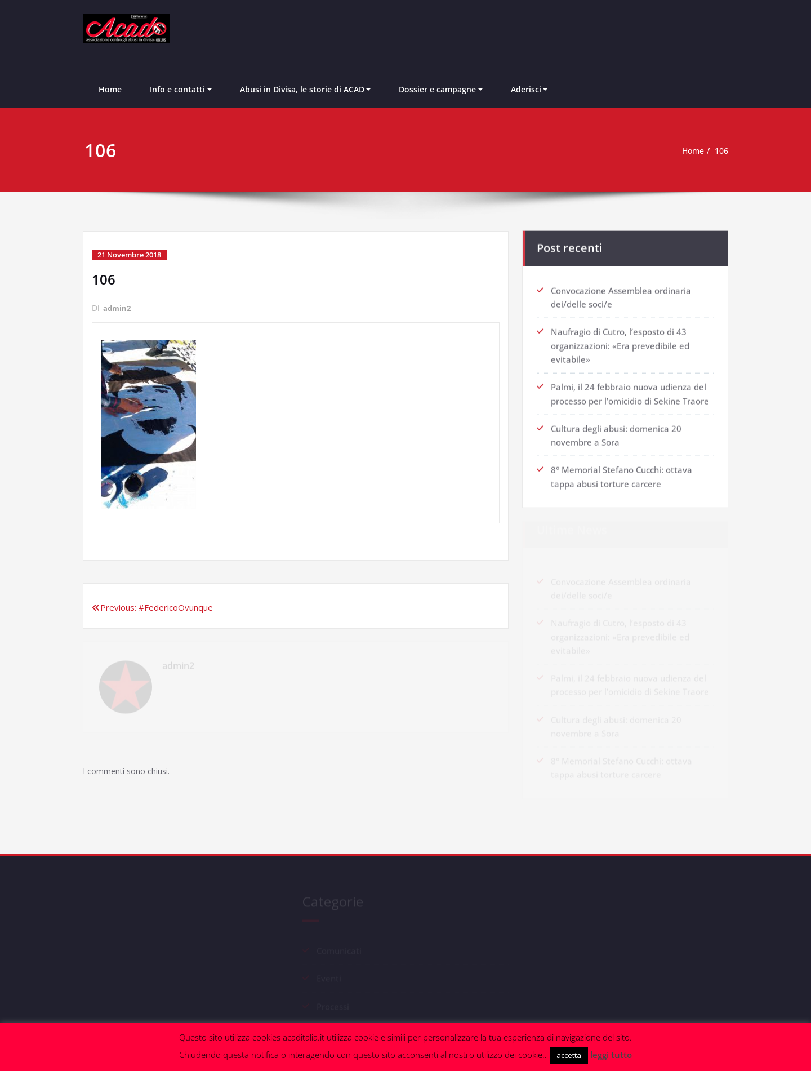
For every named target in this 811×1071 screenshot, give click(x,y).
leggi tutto (611, 1054)
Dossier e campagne (437, 89)
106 (726, 151)
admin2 (117, 307)
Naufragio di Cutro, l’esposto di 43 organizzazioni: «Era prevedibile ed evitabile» (620, 342)
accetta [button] (568, 1055)
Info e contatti (177, 89)
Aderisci (526, 89)
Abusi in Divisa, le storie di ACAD (302, 89)
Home (110, 89)
